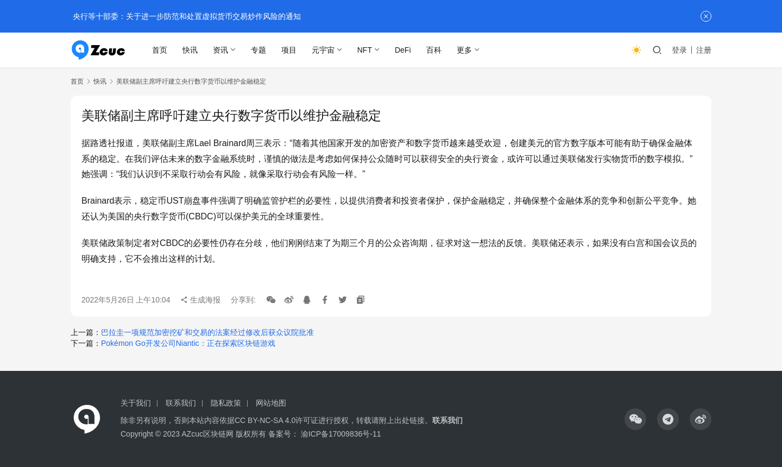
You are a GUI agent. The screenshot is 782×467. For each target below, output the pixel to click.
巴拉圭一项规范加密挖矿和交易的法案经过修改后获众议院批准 (207, 332)
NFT (364, 50)
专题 (258, 50)
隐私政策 (226, 403)
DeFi (403, 50)
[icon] (635, 419)
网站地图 (271, 403)
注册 (703, 50)
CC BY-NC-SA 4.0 (265, 420)
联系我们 (181, 403)
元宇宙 (323, 50)
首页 (159, 50)
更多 (464, 50)
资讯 (220, 50)
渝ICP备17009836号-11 (341, 434)
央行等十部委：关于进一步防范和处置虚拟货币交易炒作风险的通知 (186, 16)
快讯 (190, 50)
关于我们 (136, 403)
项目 (289, 50)
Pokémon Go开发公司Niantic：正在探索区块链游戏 (188, 343)
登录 (679, 50)
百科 (434, 50)
